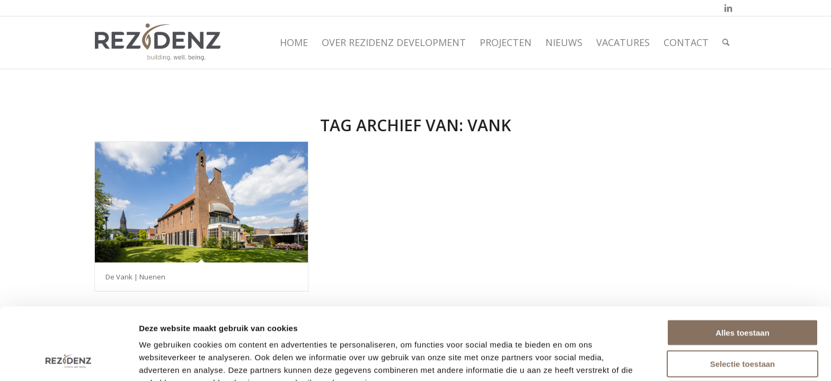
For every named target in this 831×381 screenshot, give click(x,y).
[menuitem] (294, 42)
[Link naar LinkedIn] (728, 8)
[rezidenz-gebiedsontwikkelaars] (157, 42)
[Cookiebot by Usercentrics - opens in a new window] (68, 360)
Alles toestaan (742, 264)
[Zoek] (725, 42)
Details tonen (575, 360)
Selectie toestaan (742, 296)
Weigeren (742, 326)
